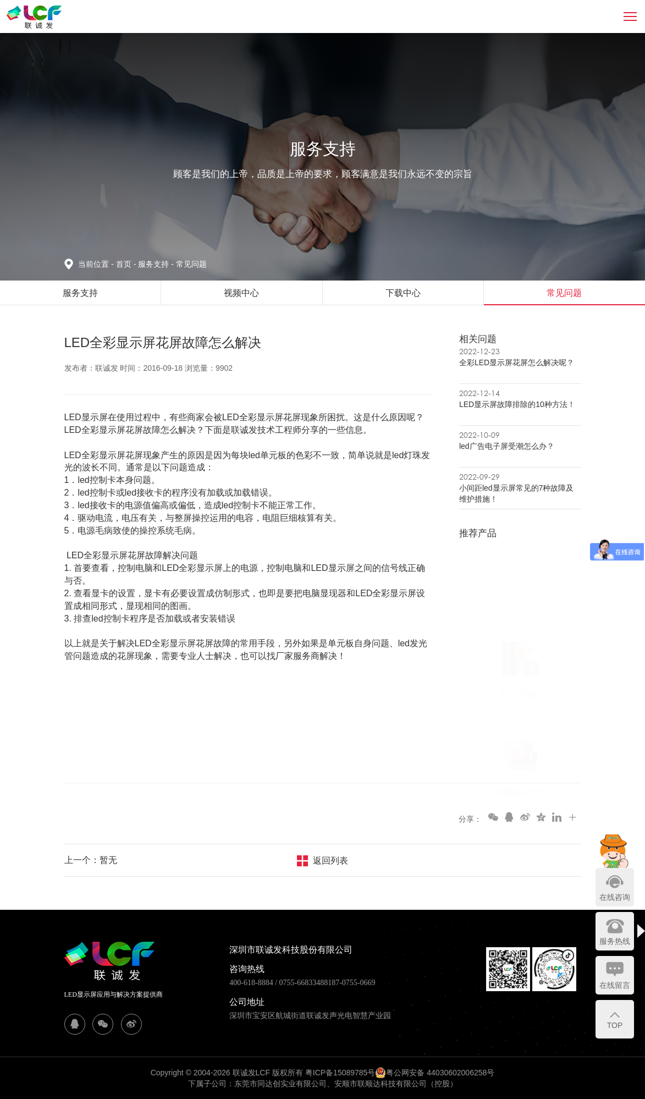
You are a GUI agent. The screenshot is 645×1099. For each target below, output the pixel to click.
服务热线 (614, 941)
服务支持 (156, 264)
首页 (125, 264)
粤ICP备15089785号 (340, 1072)
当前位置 (96, 264)
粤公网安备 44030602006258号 (434, 1072)
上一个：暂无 (90, 860)
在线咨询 (614, 897)
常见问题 (191, 264)
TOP (615, 1025)
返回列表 (330, 860)
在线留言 (614, 985)
